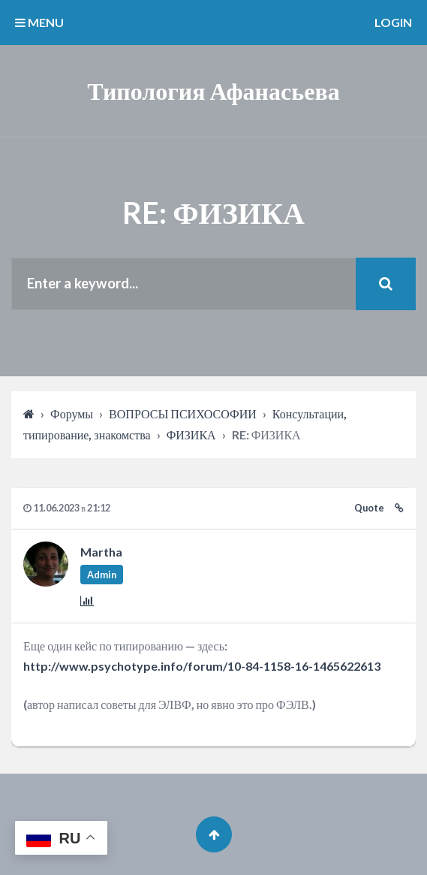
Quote (369, 508)
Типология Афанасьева (213, 90)
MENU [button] (39, 22)
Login (393, 22)
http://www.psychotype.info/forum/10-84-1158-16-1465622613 (201, 666)
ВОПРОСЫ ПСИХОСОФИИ (183, 413)
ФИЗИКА (191, 434)
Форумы (71, 413)
